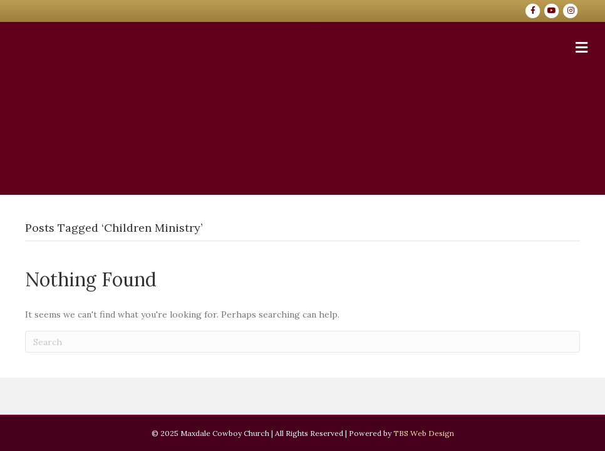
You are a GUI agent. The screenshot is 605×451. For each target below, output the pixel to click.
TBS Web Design (423, 433)
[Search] (302, 342)
